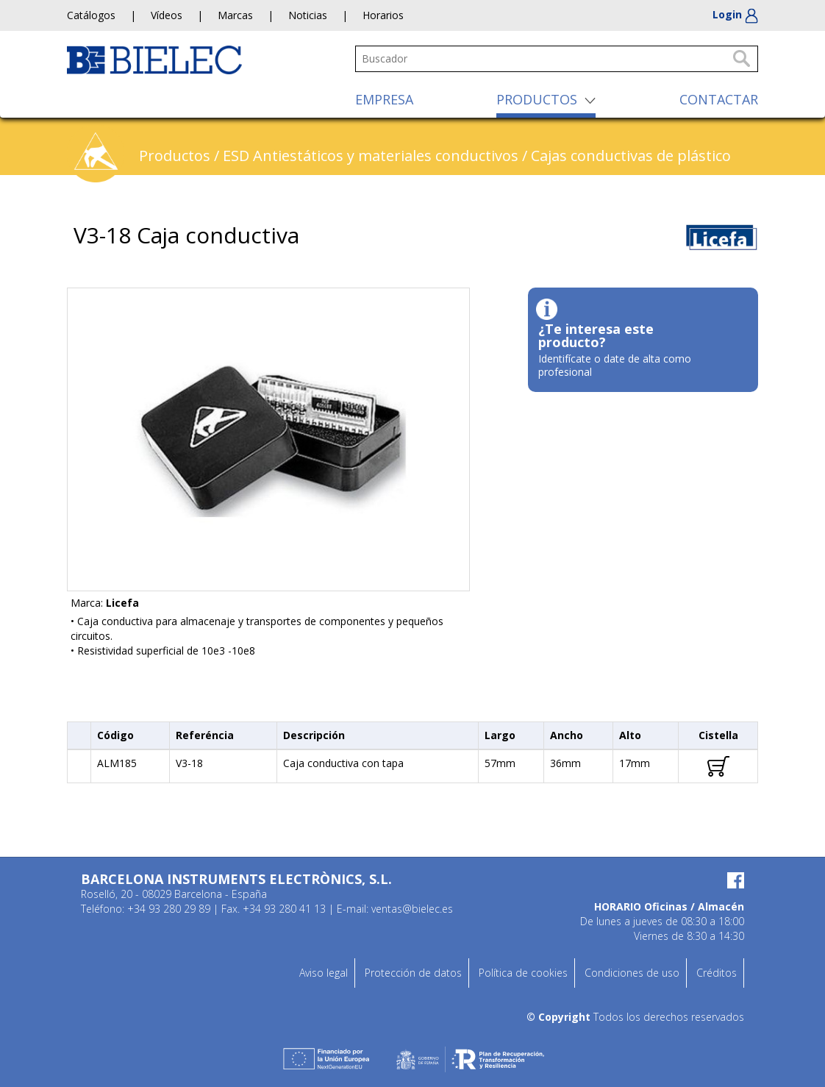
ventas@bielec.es (412, 909)
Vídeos (166, 15)
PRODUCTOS (536, 99)
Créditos (716, 973)
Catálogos (91, 15)
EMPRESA (384, 99)
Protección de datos (413, 973)
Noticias (307, 15)
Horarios (383, 15)
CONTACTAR (718, 99)
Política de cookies (523, 973)
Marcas (235, 15)
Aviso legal (323, 973)
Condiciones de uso (632, 973)
